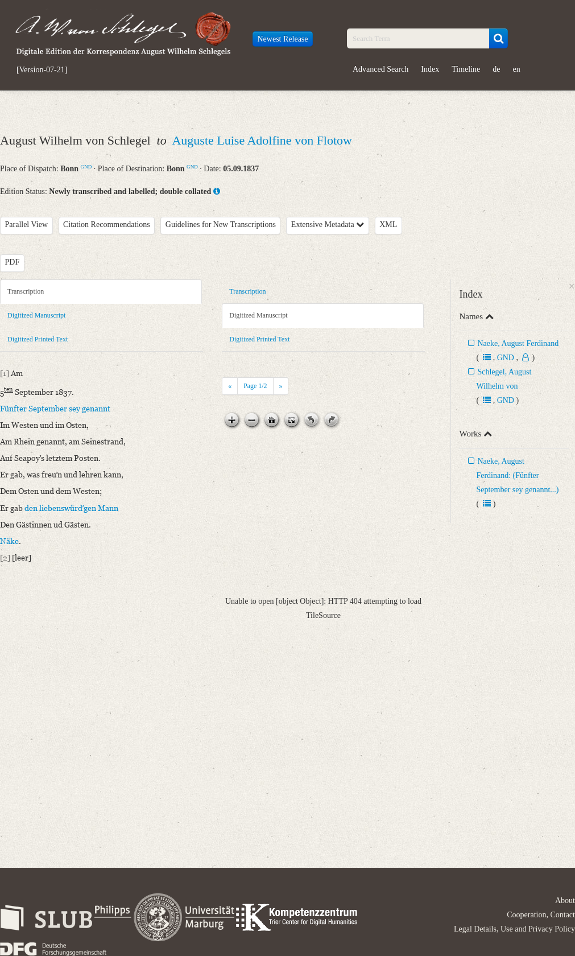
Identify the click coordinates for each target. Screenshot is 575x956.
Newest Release (283, 39)
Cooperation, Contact (541, 914)
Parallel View (26, 224)
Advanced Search (380, 69)
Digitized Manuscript (36, 315)
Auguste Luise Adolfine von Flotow (262, 140)
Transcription (25, 291)
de (496, 69)
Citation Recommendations (106, 224)
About (565, 900)
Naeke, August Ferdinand (518, 343)
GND (86, 167)
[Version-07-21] (41, 70)
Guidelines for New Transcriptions (221, 224)
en (516, 69)
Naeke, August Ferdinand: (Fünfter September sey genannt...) (517, 475)
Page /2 (255, 386)
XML (388, 224)
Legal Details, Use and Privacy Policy (514, 929)
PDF (12, 262)
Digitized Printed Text (37, 339)
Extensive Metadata (327, 224)
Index (430, 69)
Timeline (466, 69)
